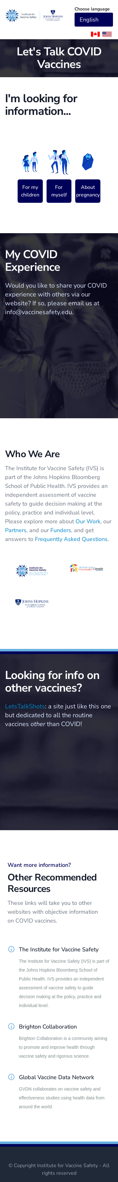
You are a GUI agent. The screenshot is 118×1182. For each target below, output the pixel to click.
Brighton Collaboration (48, 1026)
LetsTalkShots (25, 706)
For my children (30, 191)
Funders (60, 530)
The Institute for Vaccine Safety (58, 949)
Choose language (92, 9)
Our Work (88, 521)
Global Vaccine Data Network (56, 1077)
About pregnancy (88, 191)
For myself (59, 191)
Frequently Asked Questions (71, 539)
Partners (15, 530)
